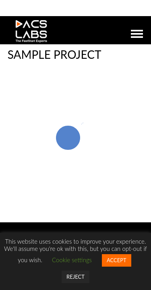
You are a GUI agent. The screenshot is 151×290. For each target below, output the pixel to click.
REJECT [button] (75, 276)
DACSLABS (59, 31)
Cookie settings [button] (72, 259)
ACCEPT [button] (116, 260)
